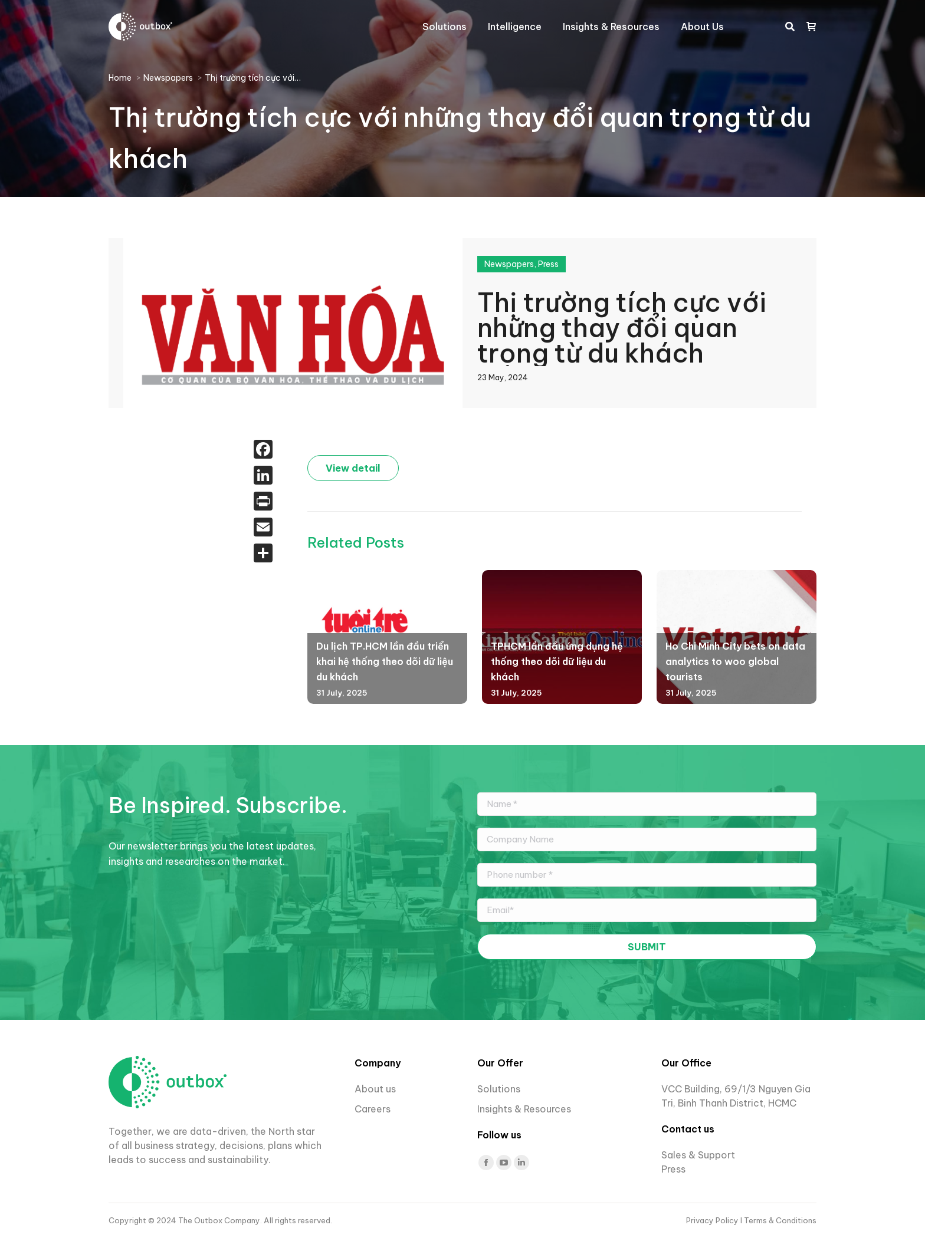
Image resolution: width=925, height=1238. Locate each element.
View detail (353, 468)
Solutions (498, 1089)
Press (548, 264)
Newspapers (509, 264)
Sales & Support (698, 1155)
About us (375, 1089)
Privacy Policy (713, 1220)
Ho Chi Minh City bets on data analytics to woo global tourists (735, 661)
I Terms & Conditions (778, 1220)
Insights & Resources (524, 1109)
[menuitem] (444, 26)
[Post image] (366, 619)
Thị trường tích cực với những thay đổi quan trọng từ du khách (621, 326)
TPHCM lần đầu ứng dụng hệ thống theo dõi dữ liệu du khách (557, 661)
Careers (374, 1109)
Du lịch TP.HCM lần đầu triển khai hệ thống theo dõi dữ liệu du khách (384, 661)
